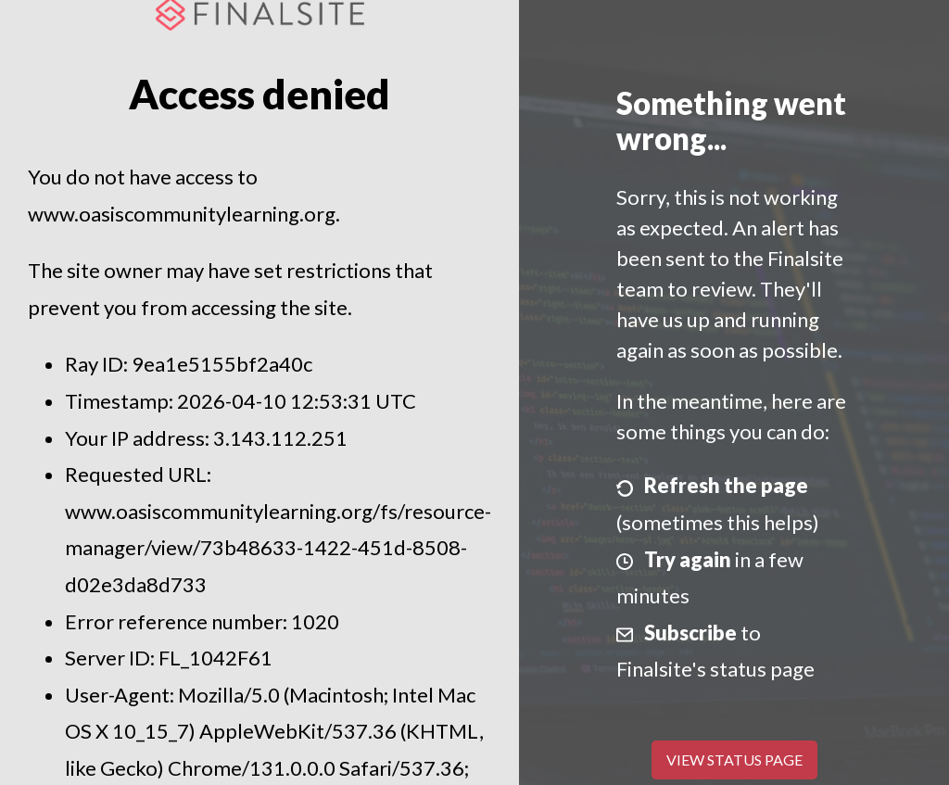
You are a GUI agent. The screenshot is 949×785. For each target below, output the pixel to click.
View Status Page (734, 759)
